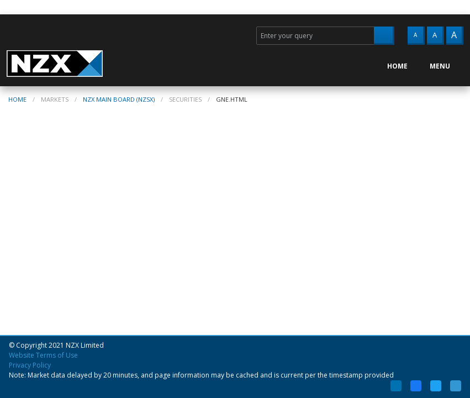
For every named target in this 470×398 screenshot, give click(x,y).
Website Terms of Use (43, 355)
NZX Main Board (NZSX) (119, 99)
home (17, 99)
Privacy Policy (30, 365)
